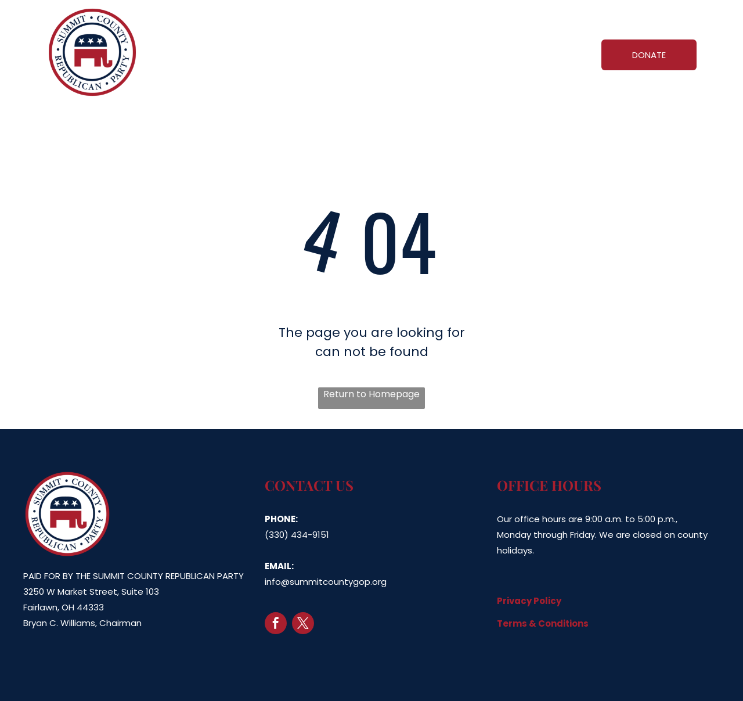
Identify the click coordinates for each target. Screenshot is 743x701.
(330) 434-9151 (297, 535)
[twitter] (303, 624)
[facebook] (276, 624)
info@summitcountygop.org (326, 582)
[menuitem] (215, 53)
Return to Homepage (371, 394)
